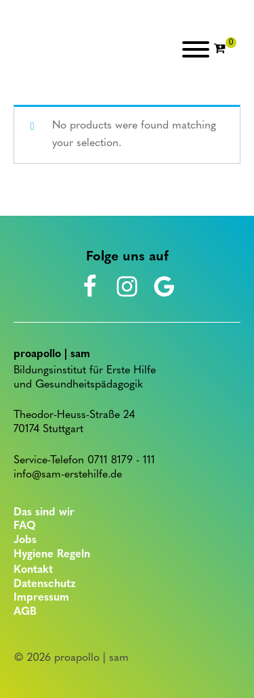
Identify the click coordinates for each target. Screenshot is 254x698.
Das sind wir (44, 512)
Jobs (25, 540)
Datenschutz (45, 584)
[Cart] (224, 49)
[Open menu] (195, 49)
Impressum (41, 597)
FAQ (25, 526)
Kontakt (33, 570)
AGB (25, 612)
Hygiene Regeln (52, 554)
